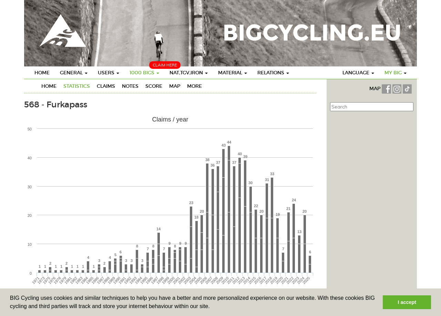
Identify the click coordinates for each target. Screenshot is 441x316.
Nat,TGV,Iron (189, 73)
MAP (375, 88)
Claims (106, 86)
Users (108, 73)
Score (153, 86)
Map (174, 86)
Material (232, 73)
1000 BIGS (144, 73)
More (194, 86)
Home (42, 73)
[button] (212, 307)
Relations (273, 73)
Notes (130, 86)
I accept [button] (407, 302)
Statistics (76, 86)
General (74, 73)
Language (358, 73)
